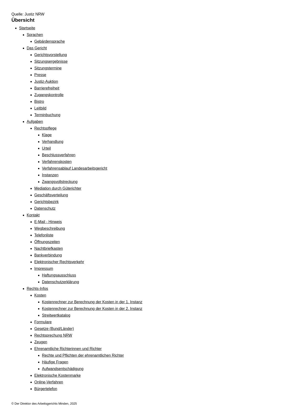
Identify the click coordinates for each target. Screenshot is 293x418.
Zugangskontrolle (49, 95)
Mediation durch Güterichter (57, 188)
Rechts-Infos (37, 289)
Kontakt (33, 215)
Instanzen (50, 175)
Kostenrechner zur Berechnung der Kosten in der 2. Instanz (92, 309)
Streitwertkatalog (56, 315)
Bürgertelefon (45, 389)
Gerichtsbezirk (46, 202)
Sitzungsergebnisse (51, 61)
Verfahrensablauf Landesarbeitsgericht (74, 168)
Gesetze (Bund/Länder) (54, 329)
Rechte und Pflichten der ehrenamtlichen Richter (83, 355)
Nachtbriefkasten (48, 248)
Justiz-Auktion (46, 81)
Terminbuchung (47, 115)
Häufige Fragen (55, 362)
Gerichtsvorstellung (50, 55)
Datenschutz (45, 208)
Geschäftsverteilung (51, 195)
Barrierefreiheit (46, 88)
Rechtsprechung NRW (53, 335)
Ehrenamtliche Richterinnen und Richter (68, 349)
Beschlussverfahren (59, 155)
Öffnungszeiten (47, 242)
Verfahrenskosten (57, 162)
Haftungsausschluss (59, 275)
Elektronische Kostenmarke (57, 375)
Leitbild (40, 108)
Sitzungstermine (48, 68)
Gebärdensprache (49, 41)
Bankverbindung (48, 255)
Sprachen (35, 35)
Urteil (46, 148)
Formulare (43, 322)
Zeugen (40, 342)
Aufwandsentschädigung (62, 369)
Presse (40, 75)
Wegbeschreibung (49, 228)
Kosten (40, 295)
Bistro (39, 101)
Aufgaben (35, 122)
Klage (47, 135)
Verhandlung (52, 142)
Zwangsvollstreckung (59, 182)
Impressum (43, 268)
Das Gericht (37, 48)
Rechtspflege (45, 128)
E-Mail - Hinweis (48, 222)
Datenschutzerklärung (60, 282)
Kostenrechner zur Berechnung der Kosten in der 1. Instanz (92, 302)
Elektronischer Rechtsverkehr (59, 262)
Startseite (27, 28)
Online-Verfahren (48, 382)
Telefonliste (43, 235)
